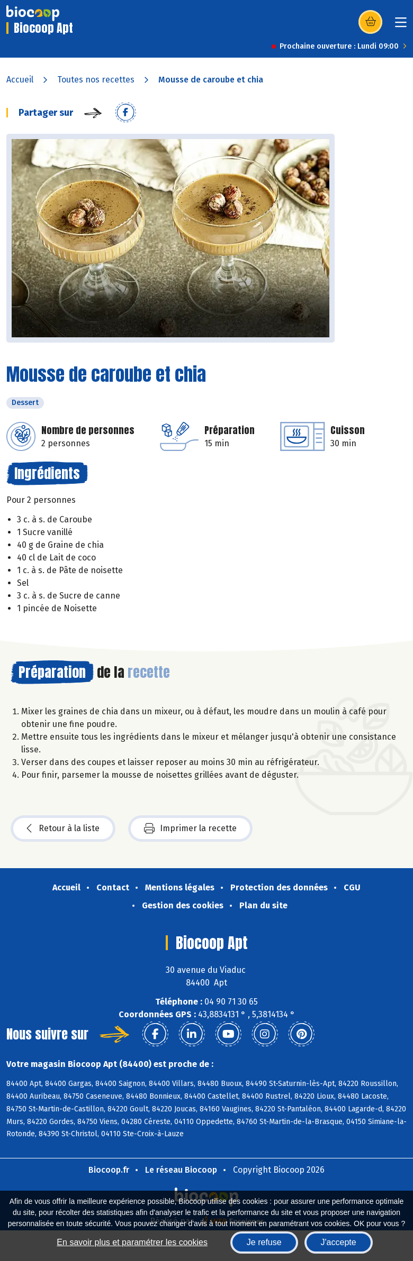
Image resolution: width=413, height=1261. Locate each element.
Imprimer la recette (190, 828)
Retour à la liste (63, 828)
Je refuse (264, 1242)
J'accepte (338, 1242)
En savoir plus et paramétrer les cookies (132, 1242)
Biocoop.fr (108, 1170)
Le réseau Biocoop (181, 1170)
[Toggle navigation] (401, 25)
